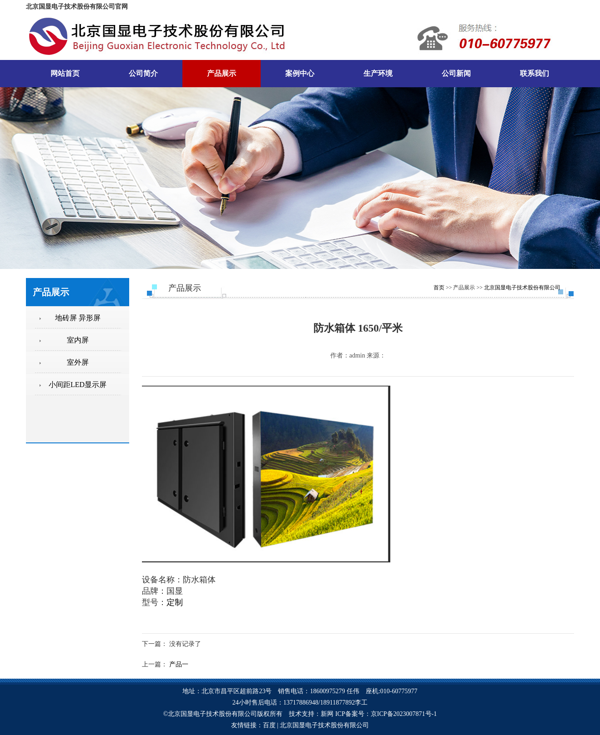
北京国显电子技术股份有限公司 (522, 287)
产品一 (178, 664)
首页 (439, 287)
